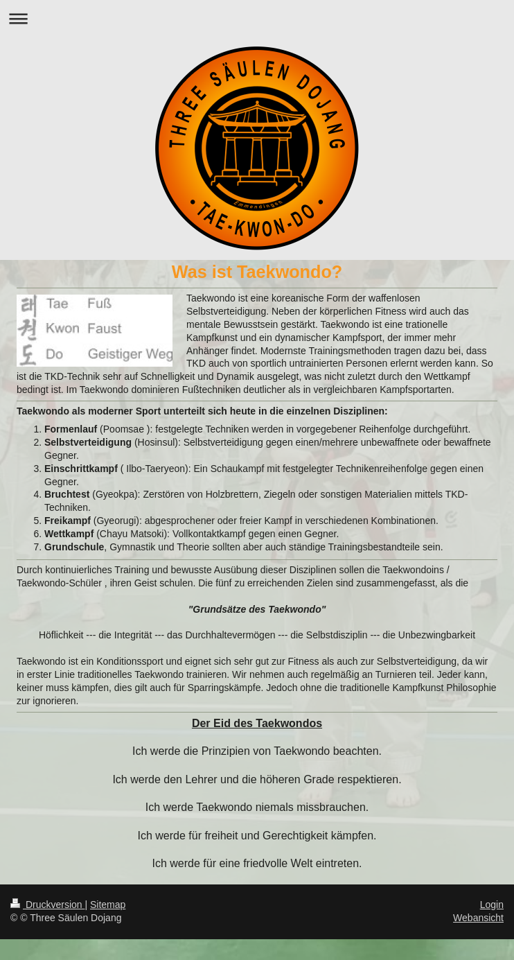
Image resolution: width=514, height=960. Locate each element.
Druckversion (47, 904)
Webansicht (478, 917)
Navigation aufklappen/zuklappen (257, 18)
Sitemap (107, 904)
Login (492, 904)
